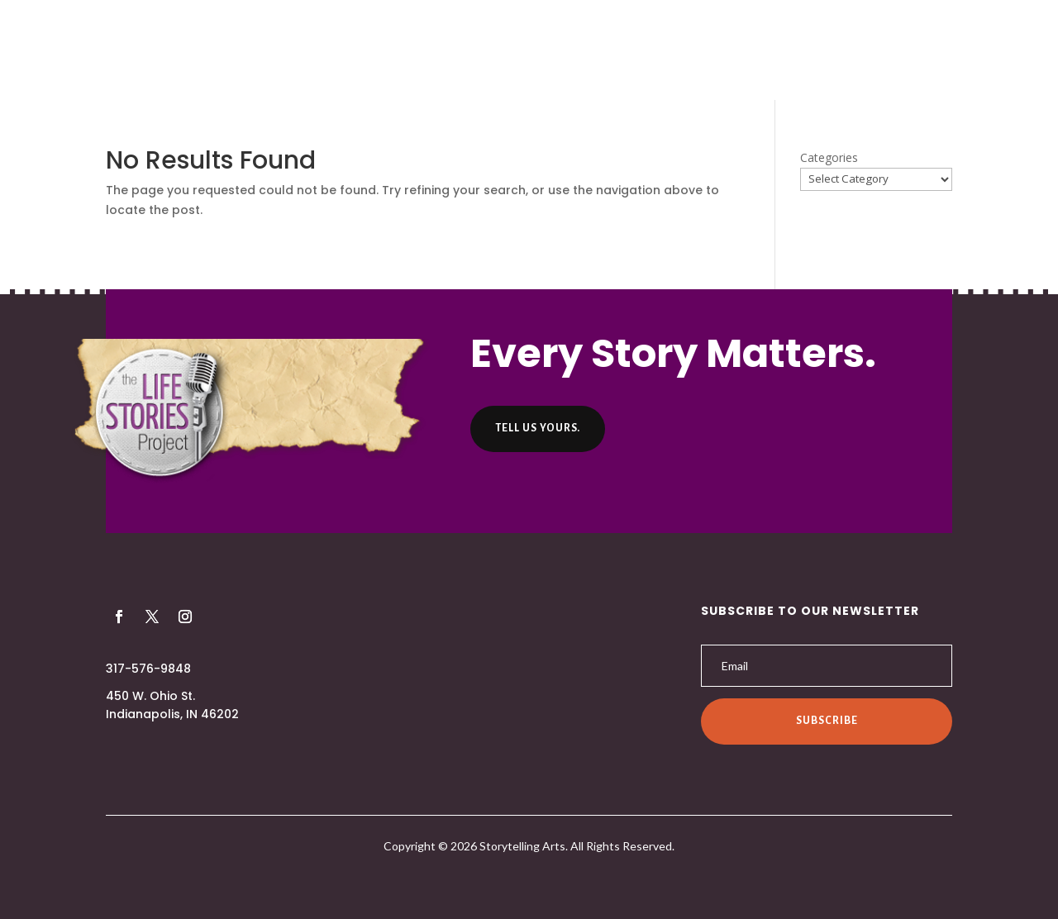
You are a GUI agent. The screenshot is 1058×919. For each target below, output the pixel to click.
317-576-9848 (148, 668)
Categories (829, 157)
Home (312, 52)
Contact (704, 52)
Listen (527, 52)
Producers (449, 52)
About (372, 52)
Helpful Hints (613, 52)
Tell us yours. (537, 428)
